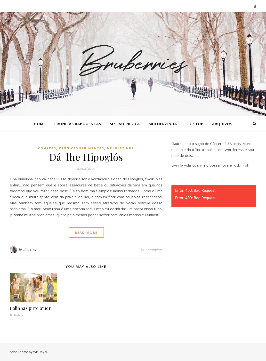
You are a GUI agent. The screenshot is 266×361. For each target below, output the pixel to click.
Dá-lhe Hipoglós (86, 156)
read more (86, 232)
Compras (47, 148)
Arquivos (222, 123)
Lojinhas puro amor (30, 308)
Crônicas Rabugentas (77, 123)
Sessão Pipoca (125, 123)
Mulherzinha (163, 123)
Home (40, 123)
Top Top (194, 123)
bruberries (27, 249)
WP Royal (40, 352)
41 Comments (151, 249)
